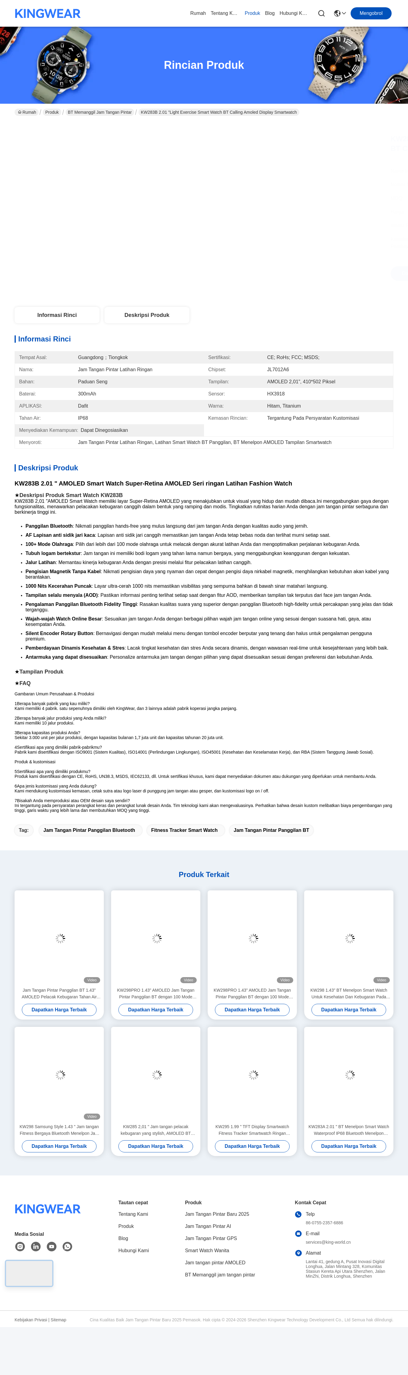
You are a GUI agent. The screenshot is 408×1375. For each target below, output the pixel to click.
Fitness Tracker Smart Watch (184, 830)
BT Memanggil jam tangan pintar (100, 112)
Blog (270, 13)
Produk (252, 13)
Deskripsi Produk (146, 315)
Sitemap (58, 1319)
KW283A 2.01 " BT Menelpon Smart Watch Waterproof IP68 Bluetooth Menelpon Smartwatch (348, 1130)
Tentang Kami (225, 13)
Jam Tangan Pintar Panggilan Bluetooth (89, 830)
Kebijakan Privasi (31, 1319)
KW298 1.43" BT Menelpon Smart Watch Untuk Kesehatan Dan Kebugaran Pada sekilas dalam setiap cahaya (348, 994)
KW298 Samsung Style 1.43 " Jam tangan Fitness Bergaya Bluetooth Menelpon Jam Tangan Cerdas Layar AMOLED (59, 1130)
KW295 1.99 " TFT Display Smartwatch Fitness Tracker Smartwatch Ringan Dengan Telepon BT (252, 1130)
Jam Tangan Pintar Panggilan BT (271, 830)
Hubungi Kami (294, 13)
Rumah (198, 13)
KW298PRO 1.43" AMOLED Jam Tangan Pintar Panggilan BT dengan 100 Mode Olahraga (156, 994)
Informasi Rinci (57, 315)
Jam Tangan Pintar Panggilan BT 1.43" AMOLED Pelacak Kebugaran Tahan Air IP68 (59, 994)
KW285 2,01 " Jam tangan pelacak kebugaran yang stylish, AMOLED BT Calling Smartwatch (156, 1130)
